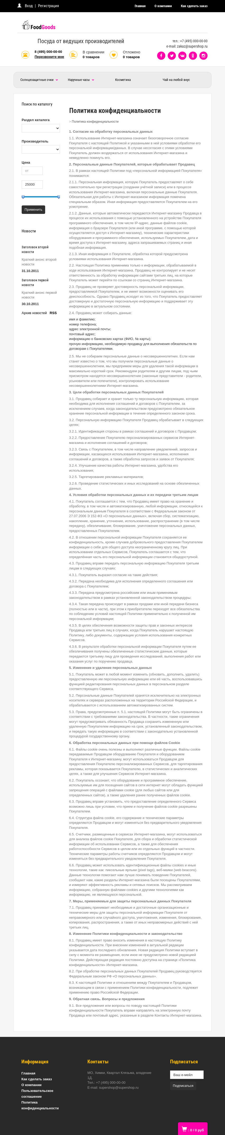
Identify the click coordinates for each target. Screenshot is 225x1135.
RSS (53, 313)
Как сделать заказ (194, 6)
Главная (140, 6)
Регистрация (48, 5)
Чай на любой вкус (176, 80)
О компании (163, 6)
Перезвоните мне (49, 57)
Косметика (123, 80)
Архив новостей (34, 313)
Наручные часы (81, 80)
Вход (29, 5)
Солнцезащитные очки (39, 80)
